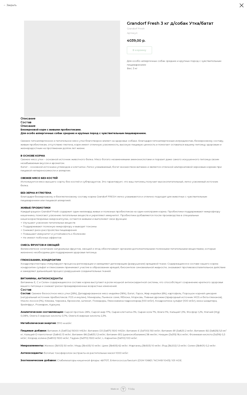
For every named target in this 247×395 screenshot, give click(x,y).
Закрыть (11, 5)
